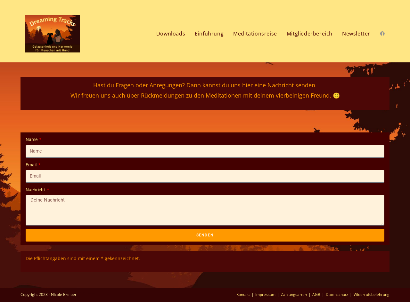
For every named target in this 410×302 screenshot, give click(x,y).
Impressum (265, 294)
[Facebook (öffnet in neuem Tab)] (382, 33)
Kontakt (243, 294)
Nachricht (36, 189)
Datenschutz (337, 294)
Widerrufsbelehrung (372, 294)
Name (32, 139)
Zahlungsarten (294, 294)
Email (31, 164)
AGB (316, 294)
